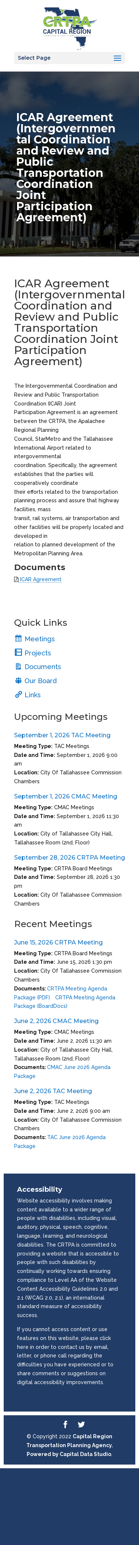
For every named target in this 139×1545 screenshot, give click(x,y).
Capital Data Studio (85, 1454)
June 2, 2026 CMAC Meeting (56, 1021)
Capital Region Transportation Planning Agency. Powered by (69, 1445)
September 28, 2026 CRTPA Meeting (69, 857)
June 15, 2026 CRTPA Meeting (58, 942)
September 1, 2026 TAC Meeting (62, 735)
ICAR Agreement (40, 579)
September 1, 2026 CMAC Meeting (65, 796)
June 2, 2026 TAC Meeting (53, 1091)
